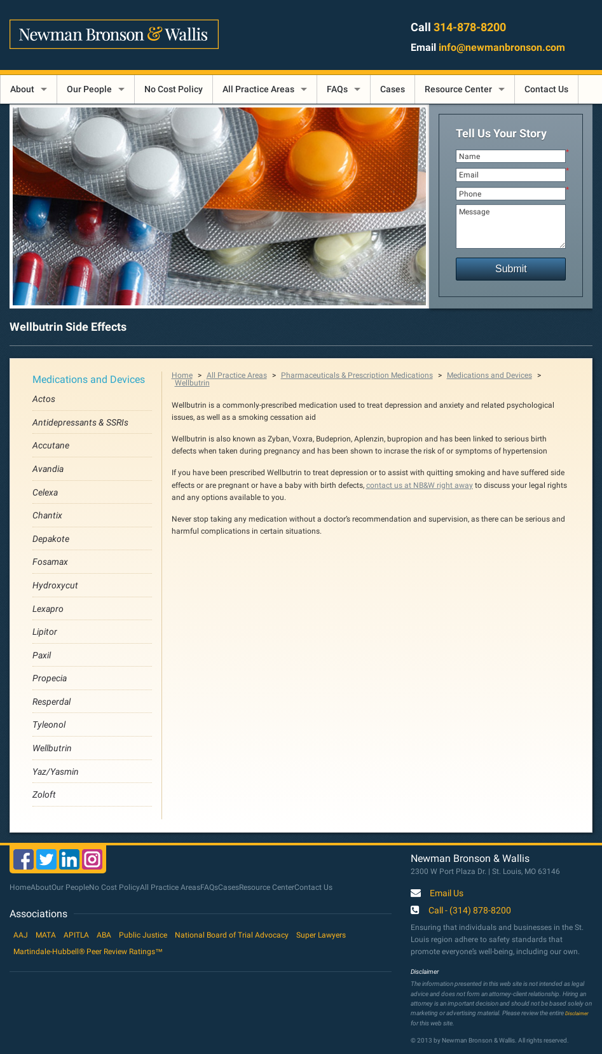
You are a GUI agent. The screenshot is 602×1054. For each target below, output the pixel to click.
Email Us (446, 893)
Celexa (45, 492)
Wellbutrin (52, 748)
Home (182, 375)
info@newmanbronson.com (502, 47)
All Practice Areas (258, 89)
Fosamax (50, 562)
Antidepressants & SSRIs (80, 422)
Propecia (49, 678)
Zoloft (44, 794)
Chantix (47, 515)
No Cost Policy (173, 89)
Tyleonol (48, 724)
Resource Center (458, 89)
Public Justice (143, 935)
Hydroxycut (55, 585)
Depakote (50, 539)
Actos (43, 399)
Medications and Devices (88, 379)
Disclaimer (577, 1013)
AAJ (20, 935)
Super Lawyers (321, 935)
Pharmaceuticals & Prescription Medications (357, 375)
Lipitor (44, 632)
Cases (392, 89)
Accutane (50, 445)
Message (511, 226)
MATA (46, 935)
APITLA (76, 935)
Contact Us (546, 89)
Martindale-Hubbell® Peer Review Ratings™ (88, 951)
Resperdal (51, 702)
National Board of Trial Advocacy (232, 935)
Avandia (48, 469)
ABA (104, 935)
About (22, 89)
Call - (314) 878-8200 (469, 910)
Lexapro (48, 609)
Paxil (41, 655)
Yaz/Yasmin (55, 771)
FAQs (337, 89)
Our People (89, 89)
